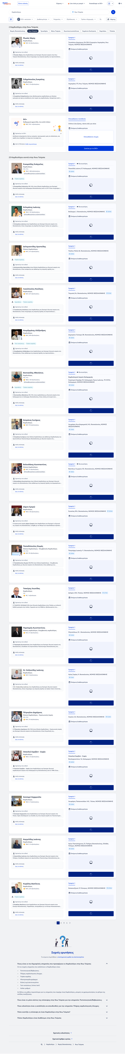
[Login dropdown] (110, 3)
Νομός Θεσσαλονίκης (17, 31)
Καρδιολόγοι (49, 1045)
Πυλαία (112, 31)
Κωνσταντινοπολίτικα (71, 31)
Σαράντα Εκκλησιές (89, 31)
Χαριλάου (102, 31)
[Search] (113, 12)
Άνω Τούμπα (33, 31)
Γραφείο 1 (71, 38)
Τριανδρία (44, 31)
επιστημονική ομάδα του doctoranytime (71, 957)
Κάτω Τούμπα (55, 31)
